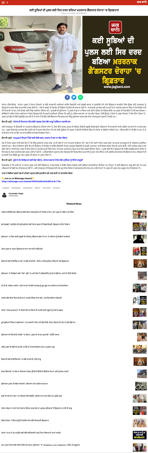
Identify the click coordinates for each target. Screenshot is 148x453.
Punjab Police (27, 188)
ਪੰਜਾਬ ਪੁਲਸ (56, 188)
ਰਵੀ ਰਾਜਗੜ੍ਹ (46, 188)
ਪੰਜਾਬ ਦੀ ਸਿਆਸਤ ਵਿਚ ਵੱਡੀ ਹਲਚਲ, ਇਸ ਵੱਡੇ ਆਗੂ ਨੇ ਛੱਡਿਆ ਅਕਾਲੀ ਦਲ (41, 122)
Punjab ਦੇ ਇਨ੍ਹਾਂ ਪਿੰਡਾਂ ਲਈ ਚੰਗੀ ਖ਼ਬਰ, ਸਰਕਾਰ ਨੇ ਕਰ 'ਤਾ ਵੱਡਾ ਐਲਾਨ (40, 138)
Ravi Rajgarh (16, 188)
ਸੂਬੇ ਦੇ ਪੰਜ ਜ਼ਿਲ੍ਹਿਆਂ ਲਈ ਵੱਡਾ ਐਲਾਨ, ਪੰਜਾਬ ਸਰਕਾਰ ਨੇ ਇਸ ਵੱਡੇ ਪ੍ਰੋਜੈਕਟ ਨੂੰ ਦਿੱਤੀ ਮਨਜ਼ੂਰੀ (48, 160)
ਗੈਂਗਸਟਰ (37, 188)
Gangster (6, 188)
